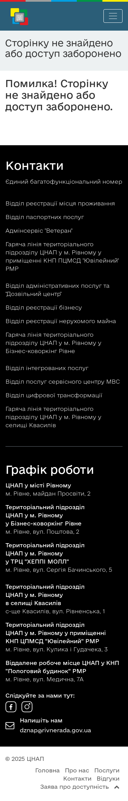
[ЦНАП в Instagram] (27, 710)
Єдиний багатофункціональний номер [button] (63, 181)
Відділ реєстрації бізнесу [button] (44, 307)
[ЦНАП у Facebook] (11, 710)
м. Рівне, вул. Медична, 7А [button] (62, 671)
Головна (47, 770)
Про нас (77, 770)
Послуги (106, 770)
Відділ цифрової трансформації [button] (54, 395)
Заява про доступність (74, 786)
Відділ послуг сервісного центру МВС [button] (63, 381)
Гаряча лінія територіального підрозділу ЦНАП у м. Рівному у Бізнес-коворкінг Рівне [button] (53, 342)
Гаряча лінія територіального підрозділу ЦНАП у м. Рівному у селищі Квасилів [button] (53, 416)
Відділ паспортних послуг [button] (45, 217)
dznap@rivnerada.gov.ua (55, 730)
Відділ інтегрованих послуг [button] (47, 368)
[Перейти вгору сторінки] (116, 786)
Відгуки (108, 778)
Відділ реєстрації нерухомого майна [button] (61, 321)
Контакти (77, 778)
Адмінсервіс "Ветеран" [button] (39, 230)
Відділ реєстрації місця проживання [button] (61, 203)
